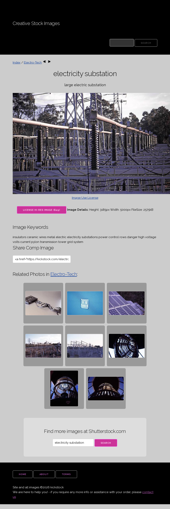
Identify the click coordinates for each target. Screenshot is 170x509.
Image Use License (85, 198)
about (44, 474)
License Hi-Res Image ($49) (41, 210)
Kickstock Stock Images (26, 6)
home (22, 474)
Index (16, 62)
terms (66, 474)
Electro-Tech (33, 62)
